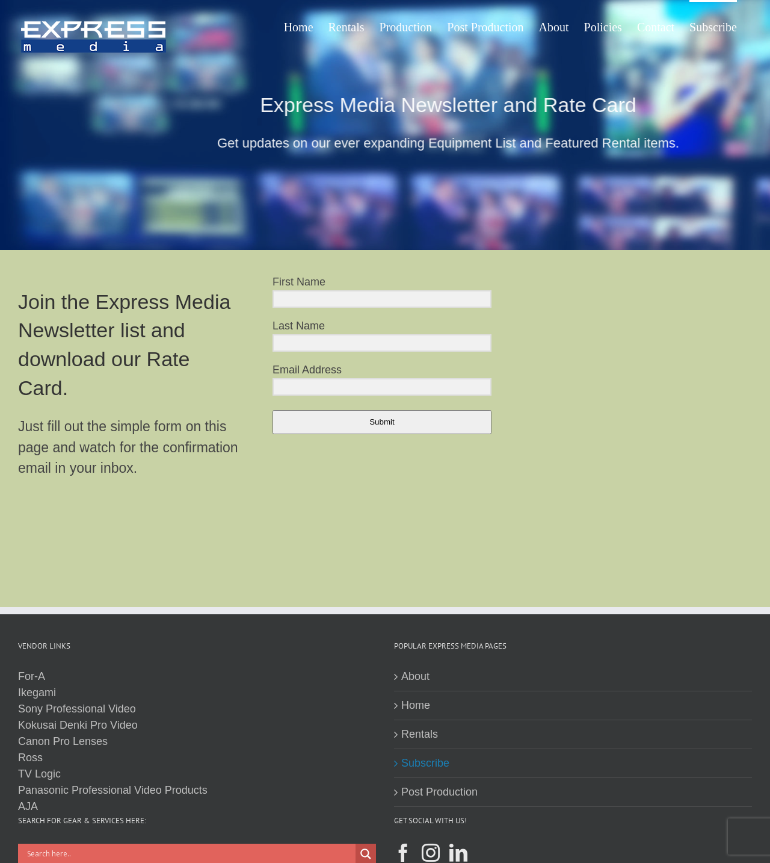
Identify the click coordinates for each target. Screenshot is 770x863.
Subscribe (425, 763)
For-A (31, 676)
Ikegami (37, 693)
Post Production (439, 792)
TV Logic (39, 774)
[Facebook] (403, 853)
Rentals (419, 734)
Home (415, 705)
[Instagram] (431, 853)
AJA (28, 806)
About (415, 676)
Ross (30, 758)
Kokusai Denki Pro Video (78, 725)
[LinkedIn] (458, 853)
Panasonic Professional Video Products (113, 790)
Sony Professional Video (77, 709)
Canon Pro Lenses (63, 741)
